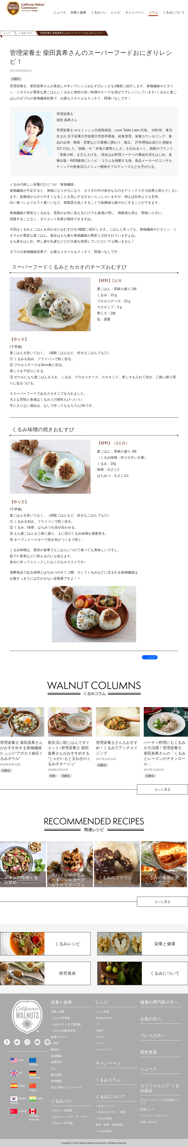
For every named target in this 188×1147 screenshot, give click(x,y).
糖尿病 (55, 1049)
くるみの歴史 (103, 1118)
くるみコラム (26, 33)
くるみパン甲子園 (62, 1123)
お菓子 (99, 1030)
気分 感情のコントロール (66, 1087)
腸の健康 (56, 1074)
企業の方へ (150, 1019)
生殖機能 (56, 1081)
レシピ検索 (102, 1011)
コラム (153, 12)
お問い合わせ (148, 1122)
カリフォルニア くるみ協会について (159, 1101)
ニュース (59, 12)
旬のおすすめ (103, 1018)
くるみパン (99, 12)
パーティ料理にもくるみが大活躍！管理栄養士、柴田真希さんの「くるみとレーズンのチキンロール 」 (164, 753)
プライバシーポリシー (154, 1115)
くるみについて (174, 12)
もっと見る (163, 789)
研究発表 (148, 1052)
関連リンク (147, 1109)
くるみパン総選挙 (62, 1110)
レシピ (116, 12)
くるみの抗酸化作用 (63, 1030)
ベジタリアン (103, 1049)
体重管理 (56, 1062)
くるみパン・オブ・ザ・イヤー (70, 1116)
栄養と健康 (78, 12)
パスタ (99, 1043)
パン (98, 1024)
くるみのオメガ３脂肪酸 (66, 1024)
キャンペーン (134, 12)
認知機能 (56, 1056)
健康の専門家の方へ (159, 1002)
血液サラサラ (59, 1037)
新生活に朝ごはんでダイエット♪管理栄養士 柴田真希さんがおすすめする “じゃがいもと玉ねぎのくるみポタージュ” (69, 753)
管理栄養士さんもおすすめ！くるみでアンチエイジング (117, 747)
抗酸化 (16, 78)
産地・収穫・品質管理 (109, 1124)
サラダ (99, 1037)
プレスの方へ (152, 1035)
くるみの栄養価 (60, 1018)
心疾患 (55, 1043)
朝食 (52, 775)
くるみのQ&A (103, 1131)
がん (53, 1068)
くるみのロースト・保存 (110, 1112)
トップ (6, 33)
